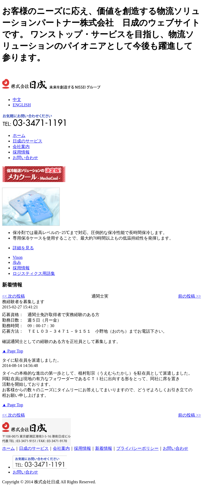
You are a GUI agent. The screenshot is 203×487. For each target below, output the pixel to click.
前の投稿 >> (189, 296)
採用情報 (21, 152)
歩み (17, 262)
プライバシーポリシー (137, 448)
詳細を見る (23, 248)
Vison (17, 257)
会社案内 (21, 146)
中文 (17, 99)
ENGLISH (22, 105)
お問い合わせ (25, 157)
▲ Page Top (12, 351)
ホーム (19, 135)
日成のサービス (27, 141)
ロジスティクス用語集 (34, 273)
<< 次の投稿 (13, 296)
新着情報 (103, 448)
